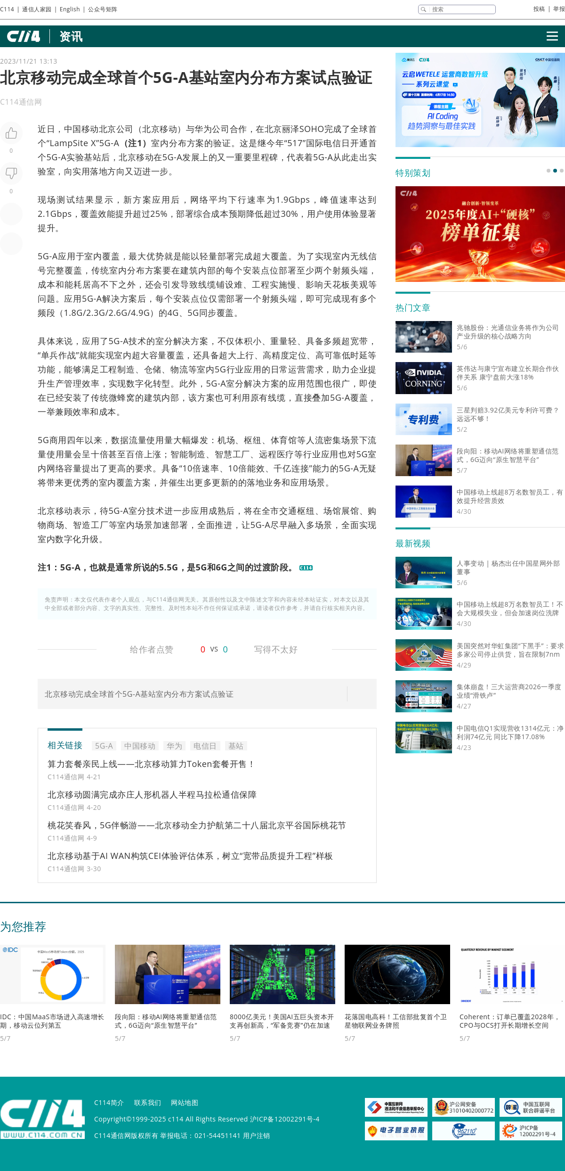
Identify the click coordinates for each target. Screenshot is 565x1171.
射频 (341, 270)
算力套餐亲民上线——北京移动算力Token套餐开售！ (152, 763)
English (70, 9)
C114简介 (109, 1102)
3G (99, 312)
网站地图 (184, 1102)
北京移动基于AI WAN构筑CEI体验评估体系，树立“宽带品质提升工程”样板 (190, 855)
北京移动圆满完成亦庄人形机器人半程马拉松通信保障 (152, 794)
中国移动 (81, 128)
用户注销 (256, 1135)
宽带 (359, 340)
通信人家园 (37, 9)
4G (172, 312)
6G (122, 312)
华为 (203, 128)
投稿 (539, 9)
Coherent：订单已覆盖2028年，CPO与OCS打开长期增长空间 (510, 1021)
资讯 (70, 36)
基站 (92, 157)
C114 (7, 9)
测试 (65, 199)
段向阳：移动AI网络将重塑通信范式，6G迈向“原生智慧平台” (166, 1021)
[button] (548, 171)
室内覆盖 (102, 256)
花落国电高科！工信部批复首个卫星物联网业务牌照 (396, 1021)
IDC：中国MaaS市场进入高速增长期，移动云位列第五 (52, 1021)
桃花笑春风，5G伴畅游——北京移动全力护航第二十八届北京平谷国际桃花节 (197, 825)
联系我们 (147, 1102)
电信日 (336, 142)
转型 (162, 383)
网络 (199, 199)
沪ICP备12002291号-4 (285, 1118)
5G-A (109, 142)
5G (193, 312)
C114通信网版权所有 (126, 1135)
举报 (559, 9)
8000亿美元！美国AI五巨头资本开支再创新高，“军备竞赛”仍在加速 (282, 1021)
